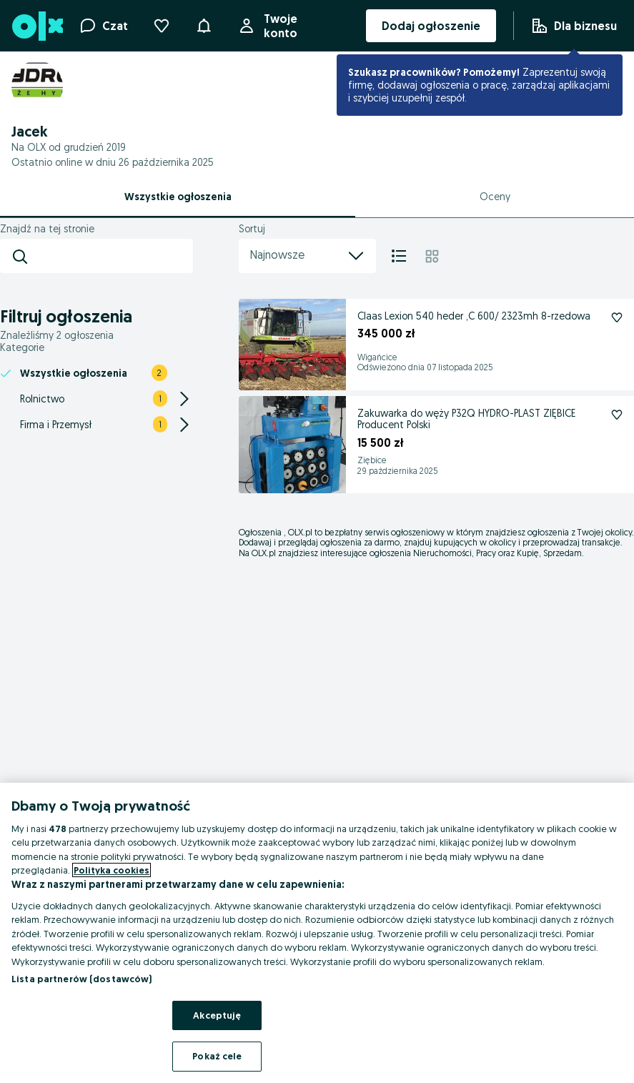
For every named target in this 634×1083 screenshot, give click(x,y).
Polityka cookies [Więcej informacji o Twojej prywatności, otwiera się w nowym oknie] (111, 870)
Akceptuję (217, 1015)
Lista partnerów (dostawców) (81, 978)
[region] (317, 933)
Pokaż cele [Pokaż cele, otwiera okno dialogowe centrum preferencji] (217, 1056)
